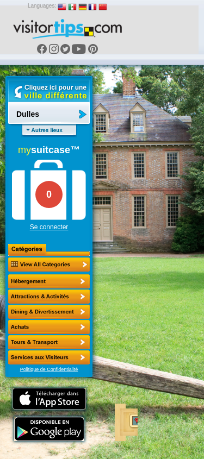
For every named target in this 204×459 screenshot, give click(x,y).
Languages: (42, 6)
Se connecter (49, 227)
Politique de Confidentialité (49, 369)
